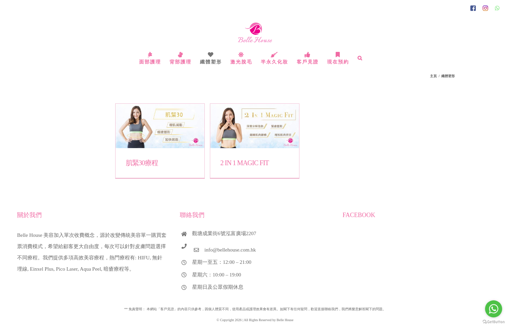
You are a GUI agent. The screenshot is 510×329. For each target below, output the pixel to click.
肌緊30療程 (142, 163)
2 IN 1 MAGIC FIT (244, 163)
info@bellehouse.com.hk (230, 250)
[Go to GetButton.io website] (494, 322)
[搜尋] (360, 58)
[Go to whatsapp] (493, 308)
